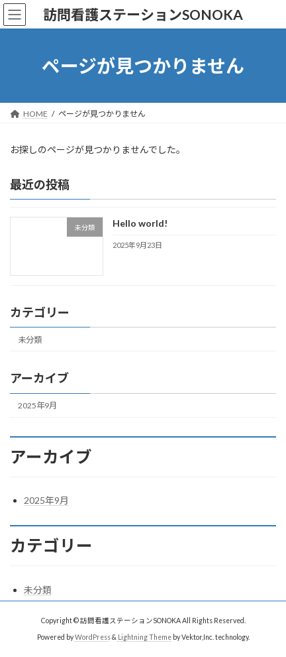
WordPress (93, 636)
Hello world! (140, 223)
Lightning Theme (144, 636)
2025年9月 (37, 405)
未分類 (30, 340)
